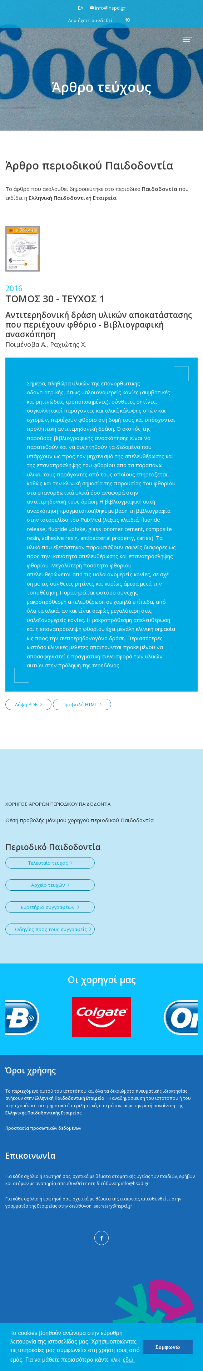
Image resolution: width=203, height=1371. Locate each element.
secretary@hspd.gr (113, 1206)
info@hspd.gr (135, 1183)
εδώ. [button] (129, 1360)
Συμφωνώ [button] (167, 1347)
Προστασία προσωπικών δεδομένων (43, 1128)
